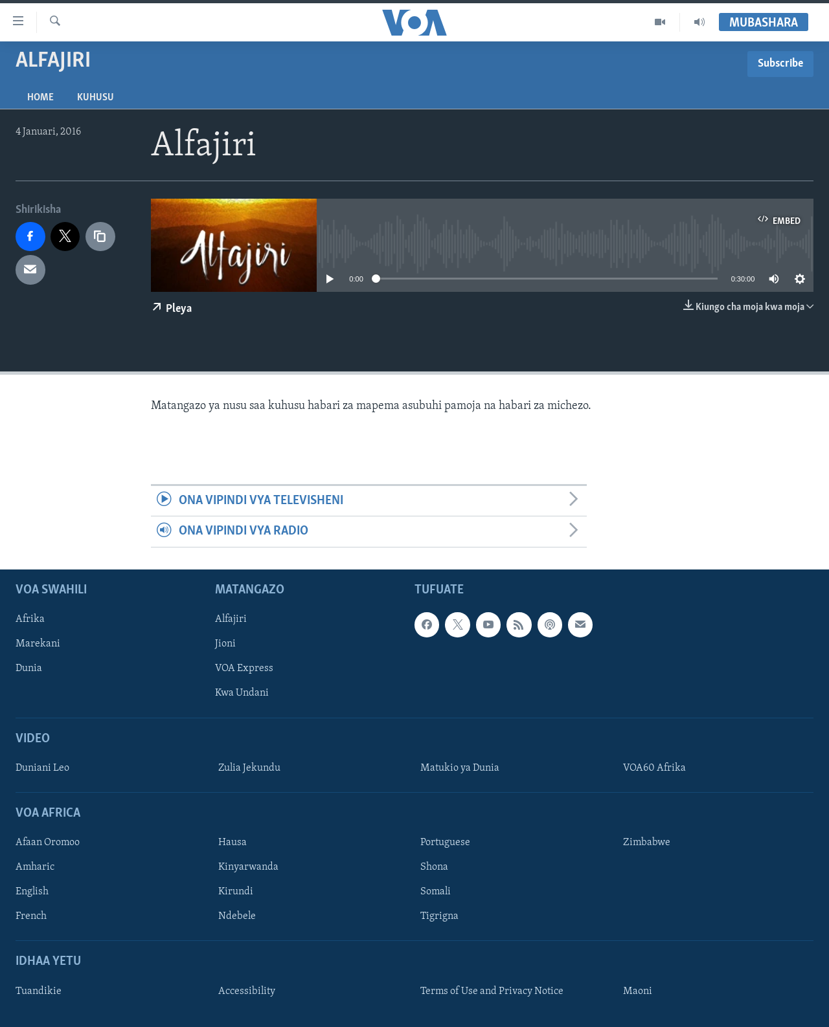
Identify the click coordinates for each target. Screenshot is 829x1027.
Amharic (35, 867)
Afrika (30, 619)
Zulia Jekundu (249, 768)
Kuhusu (95, 98)
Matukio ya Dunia (459, 768)
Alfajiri (231, 619)
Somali (435, 892)
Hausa (232, 842)
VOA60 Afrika (654, 768)
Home (40, 98)
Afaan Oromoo (48, 842)
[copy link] (100, 237)
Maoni (637, 991)
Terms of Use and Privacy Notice (491, 991)
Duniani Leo (42, 768)
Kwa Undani (242, 693)
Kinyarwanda (248, 867)
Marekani (38, 644)
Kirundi (235, 892)
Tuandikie (39, 991)
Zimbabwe (646, 842)
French (31, 916)
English (32, 892)
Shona (434, 867)
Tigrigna (439, 916)
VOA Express (244, 668)
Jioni (225, 644)
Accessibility (246, 991)
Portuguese (445, 842)
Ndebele (237, 916)
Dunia (29, 668)
